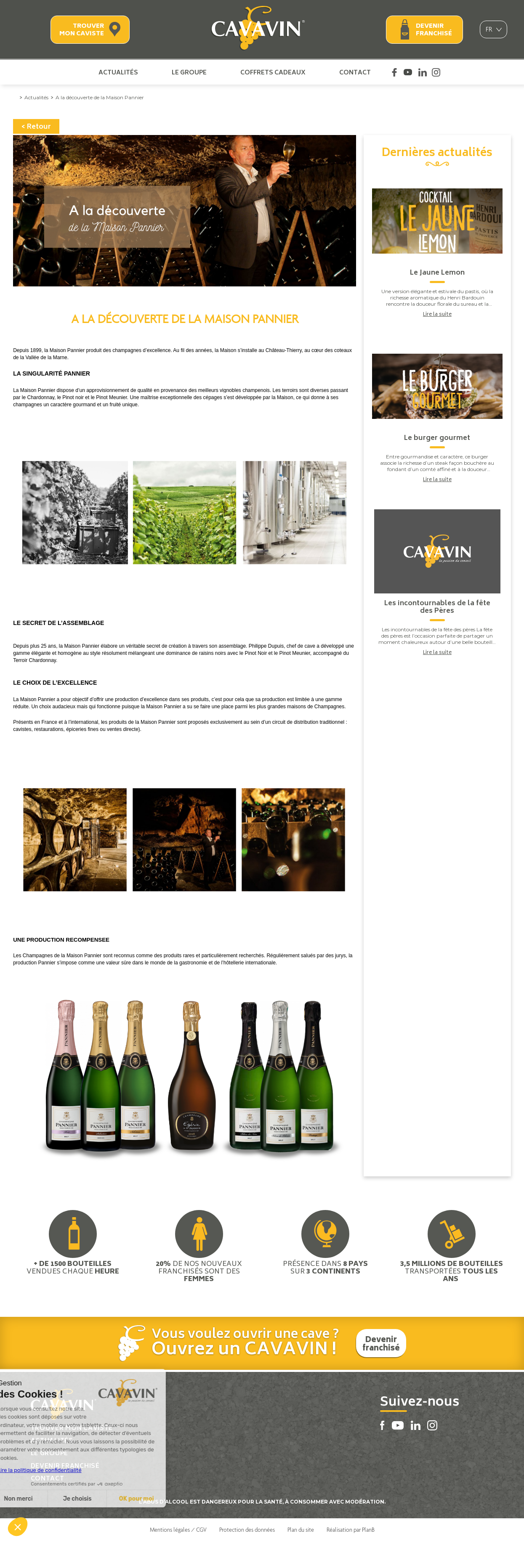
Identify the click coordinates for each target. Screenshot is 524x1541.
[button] (18, 1527)
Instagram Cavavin (436, 72)
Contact (355, 72)
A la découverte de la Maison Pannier (100, 97)
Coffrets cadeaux (273, 72)
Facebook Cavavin (394, 72)
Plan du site (300, 1530)
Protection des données (247, 1530)
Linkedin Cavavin (422, 72)
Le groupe (189, 72)
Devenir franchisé (434, 30)
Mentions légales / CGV (178, 1530)
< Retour (36, 127)
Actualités (118, 72)
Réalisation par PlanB (351, 1530)
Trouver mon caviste (81, 30)
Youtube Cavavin (408, 72)
